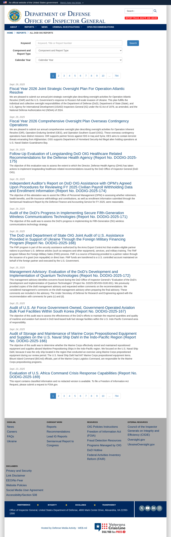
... (110, 75)
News (45, 27)
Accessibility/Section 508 (21, 495)
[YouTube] (148, 508)
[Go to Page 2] (58, 76)
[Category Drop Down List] (79, 50)
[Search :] (139, 11)
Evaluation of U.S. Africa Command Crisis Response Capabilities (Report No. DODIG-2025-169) (73, 375)
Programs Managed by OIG (104, 445)
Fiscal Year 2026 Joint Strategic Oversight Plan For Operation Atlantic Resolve (67, 90)
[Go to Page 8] (91, 76)
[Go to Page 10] (103, 76)
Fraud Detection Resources (104, 440)
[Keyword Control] (79, 43)
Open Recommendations (100, 27)
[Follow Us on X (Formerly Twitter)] (142, 508)
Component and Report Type (22, 52)
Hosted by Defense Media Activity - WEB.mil (64, 528)
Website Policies (16, 485)
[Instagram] (159, 508)
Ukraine (12, 441)
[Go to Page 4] (69, 76)
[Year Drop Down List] (79, 60)
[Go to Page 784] (117, 76)
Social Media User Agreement (24, 490)
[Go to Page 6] (80, 76)
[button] (72, 2)
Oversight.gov (136, 439)
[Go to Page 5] (75, 76)
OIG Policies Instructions (102, 426)
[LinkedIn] (153, 508)
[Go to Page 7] (86, 76)
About (15, 27)
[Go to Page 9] (97, 76)
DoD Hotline (94, 450)
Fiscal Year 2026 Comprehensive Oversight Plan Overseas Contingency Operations (69, 123)
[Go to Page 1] (53, 76)
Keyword (26, 43)
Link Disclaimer (15, 475)
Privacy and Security (19, 470)
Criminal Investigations (67, 27)
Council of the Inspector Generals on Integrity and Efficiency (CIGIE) (143, 430)
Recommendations (58, 431)
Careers (12, 431)
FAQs (10, 436)
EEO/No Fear (14, 480)
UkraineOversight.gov (141, 444)
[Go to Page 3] (64, 76)
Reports (31, 27)
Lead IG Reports (57, 436)
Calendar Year (23, 60)
